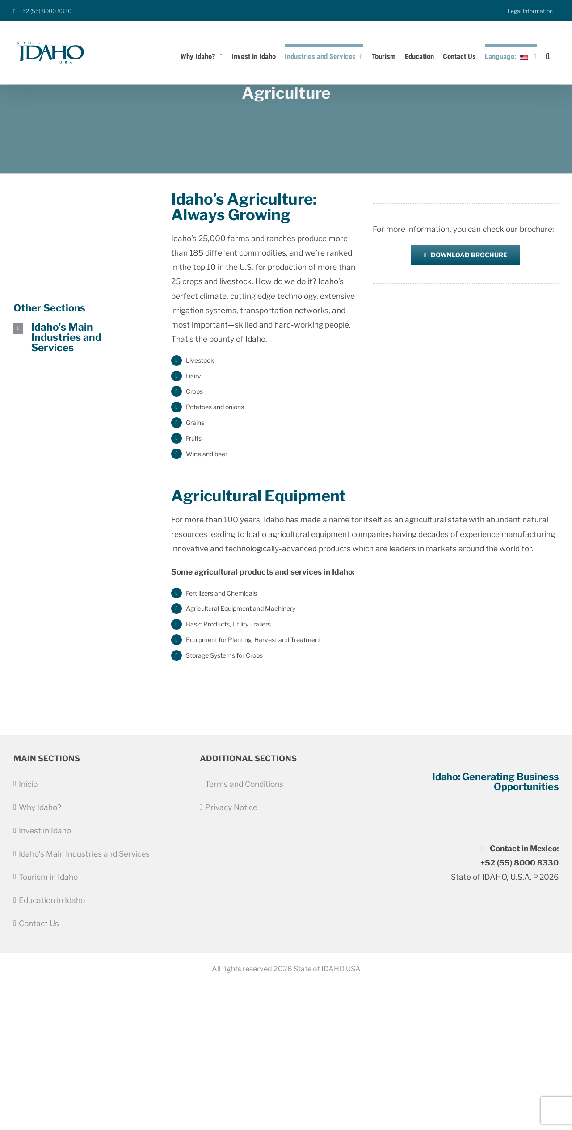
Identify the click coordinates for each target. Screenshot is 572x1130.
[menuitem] (530, 11)
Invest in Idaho (45, 830)
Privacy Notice (231, 807)
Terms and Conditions (244, 784)
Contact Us (39, 923)
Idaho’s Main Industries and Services (84, 853)
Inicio (28, 784)
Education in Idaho (52, 900)
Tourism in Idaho (48, 877)
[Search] (548, 54)
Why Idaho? (40, 807)
